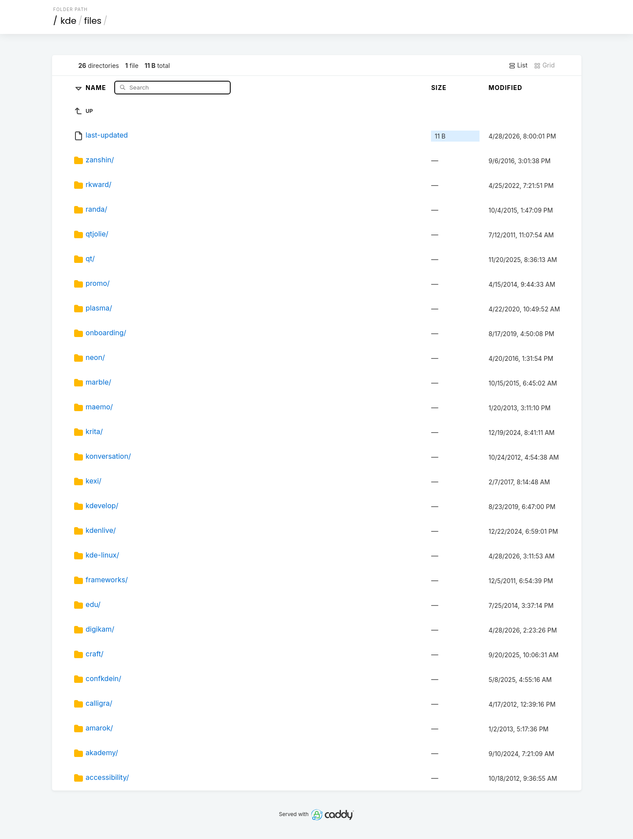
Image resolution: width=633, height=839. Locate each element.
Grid (544, 65)
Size (438, 87)
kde (68, 21)
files (92, 21)
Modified (505, 87)
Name (97, 87)
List (518, 65)
